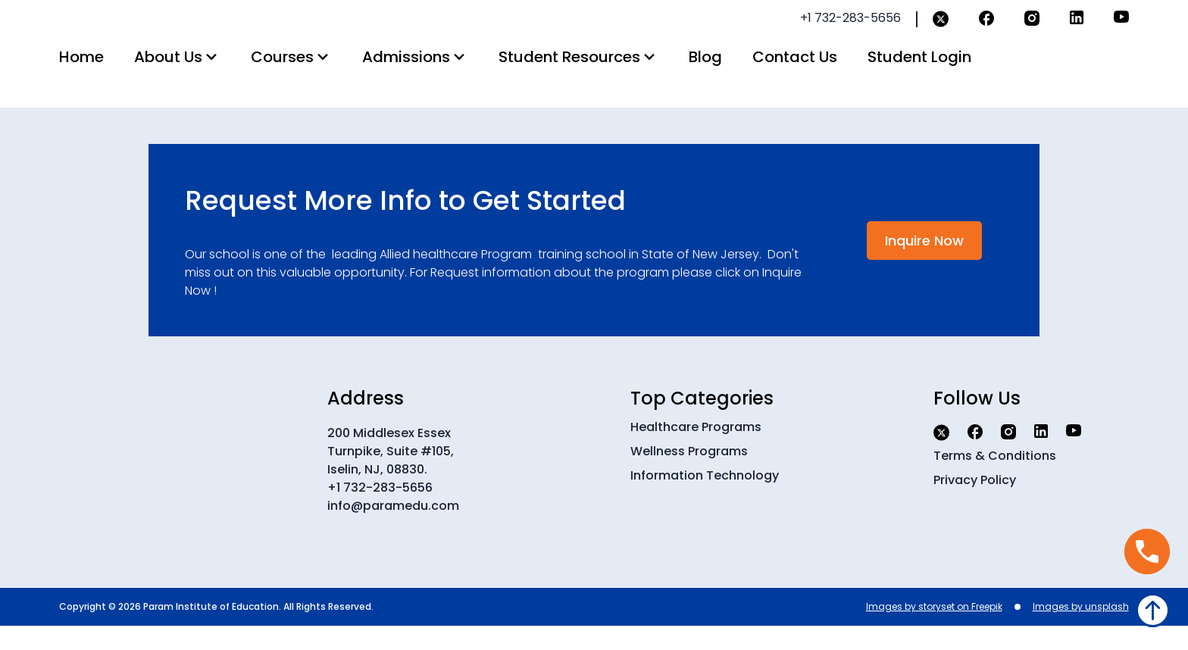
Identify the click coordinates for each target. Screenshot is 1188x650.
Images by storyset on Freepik (934, 630)
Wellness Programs (689, 475)
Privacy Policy (974, 504)
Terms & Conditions (994, 480)
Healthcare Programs (695, 451)
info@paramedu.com (393, 530)
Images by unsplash (1081, 630)
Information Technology (704, 499)
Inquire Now (924, 264)
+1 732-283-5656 (380, 511)
